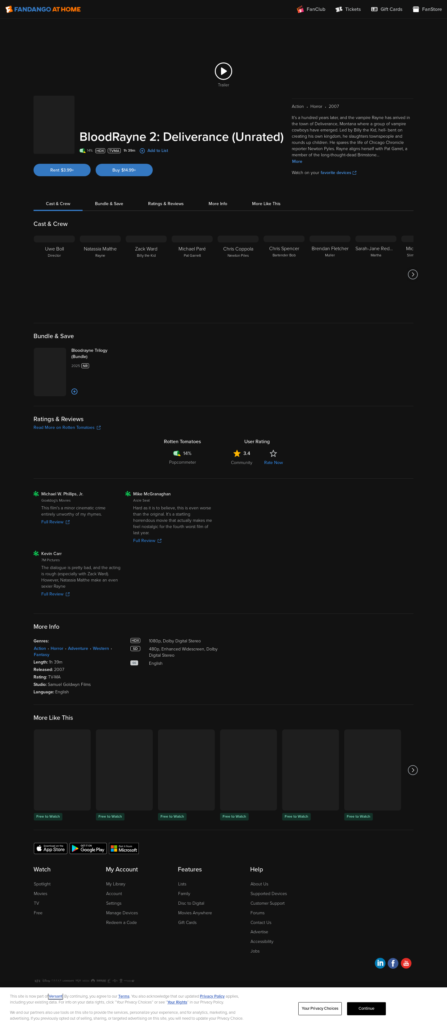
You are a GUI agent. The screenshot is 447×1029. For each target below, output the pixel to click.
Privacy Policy (212, 996)
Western (101, 667)
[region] (223, 1008)
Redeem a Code (121, 941)
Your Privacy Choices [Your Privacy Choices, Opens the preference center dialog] (320, 1008)
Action (40, 667)
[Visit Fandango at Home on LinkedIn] (380, 982)
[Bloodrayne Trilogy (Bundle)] (104, 349)
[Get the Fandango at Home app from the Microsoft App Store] (124, 866)
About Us (259, 902)
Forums (257, 931)
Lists (182, 902)
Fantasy (41, 673)
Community (241, 481)
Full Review (55, 540)
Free (38, 931)
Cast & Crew (58, 196)
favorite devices (338, 165)
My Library (115, 902)
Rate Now (273, 481)
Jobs (255, 969)
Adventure (78, 667)
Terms (123, 996)
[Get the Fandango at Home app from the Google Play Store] (88, 866)
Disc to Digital (191, 921)
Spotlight (42, 902)
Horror (57, 667)
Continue (367, 1008)
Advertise (259, 950)
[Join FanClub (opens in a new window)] (311, 9)
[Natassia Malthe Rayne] (100, 266)
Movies (40, 912)
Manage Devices (122, 931)
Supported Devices (269, 912)
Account (114, 912)
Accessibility (262, 960)
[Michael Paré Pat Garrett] (192, 266)
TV (36, 921)
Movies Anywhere (195, 931)
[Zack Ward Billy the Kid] (146, 266)
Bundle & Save (109, 196)
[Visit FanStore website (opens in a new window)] (427, 9)
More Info (218, 196)
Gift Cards (187, 941)
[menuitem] (386, 9)
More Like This (266, 196)
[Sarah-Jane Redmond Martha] (376, 266)
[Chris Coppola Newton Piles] (238, 266)
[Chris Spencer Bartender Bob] (284, 266)
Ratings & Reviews (166, 196)
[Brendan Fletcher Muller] (330, 266)
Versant (55, 996)
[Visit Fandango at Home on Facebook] (393, 982)
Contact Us (261, 941)
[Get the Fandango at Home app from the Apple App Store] (51, 866)
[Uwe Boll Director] (54, 266)
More (297, 153)
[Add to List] (92, 410)
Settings (113, 921)
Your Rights (177, 1002)
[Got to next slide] (412, 266)
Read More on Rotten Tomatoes (67, 446)
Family (184, 912)
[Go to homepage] (43, 9)
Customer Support (268, 921)
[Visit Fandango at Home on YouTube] (406, 982)
